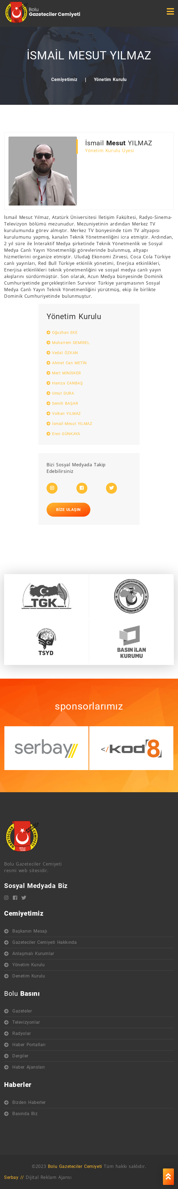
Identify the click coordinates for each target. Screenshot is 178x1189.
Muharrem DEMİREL (68, 342)
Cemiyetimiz (64, 79)
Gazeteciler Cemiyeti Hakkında (44, 942)
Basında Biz (25, 1113)
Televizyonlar (26, 1022)
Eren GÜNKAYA (63, 434)
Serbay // (14, 1177)
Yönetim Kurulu (110, 79)
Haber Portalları (29, 1044)
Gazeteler (22, 1011)
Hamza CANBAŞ (65, 383)
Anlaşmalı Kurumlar (33, 953)
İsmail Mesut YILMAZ (69, 423)
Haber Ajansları (28, 1067)
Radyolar (21, 1033)
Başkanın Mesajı (29, 931)
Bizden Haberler (29, 1102)
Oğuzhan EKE (62, 332)
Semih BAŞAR (62, 403)
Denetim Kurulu (28, 976)
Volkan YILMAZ (64, 413)
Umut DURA (60, 393)
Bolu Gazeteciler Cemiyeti (75, 1166)
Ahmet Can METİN (67, 363)
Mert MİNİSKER (64, 373)
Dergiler (20, 1055)
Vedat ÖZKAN (62, 353)
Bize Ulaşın (68, 509)
